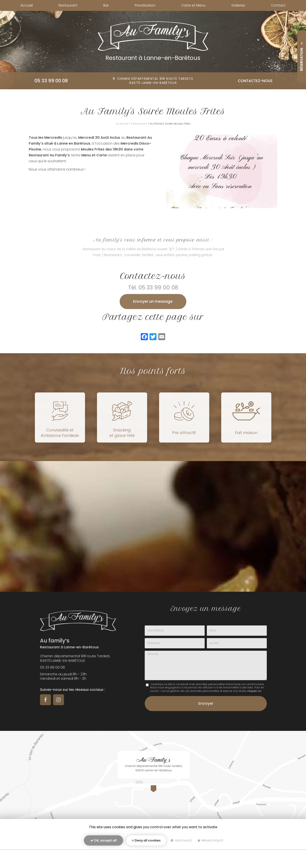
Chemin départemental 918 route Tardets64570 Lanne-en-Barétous (155, 81)
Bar (106, 5)
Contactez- (255, 80)
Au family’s (123, 123)
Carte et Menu (193, 5)
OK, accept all (103, 840)
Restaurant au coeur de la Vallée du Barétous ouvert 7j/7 (128, 249)
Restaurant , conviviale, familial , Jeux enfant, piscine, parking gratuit (158, 255)
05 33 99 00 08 (51, 81)
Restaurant (68, 5)
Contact (278, 5)
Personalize (181, 840)
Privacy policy (210, 840)
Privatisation (145, 5)
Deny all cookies (146, 840)
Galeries (238, 5)
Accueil (26, 5)
